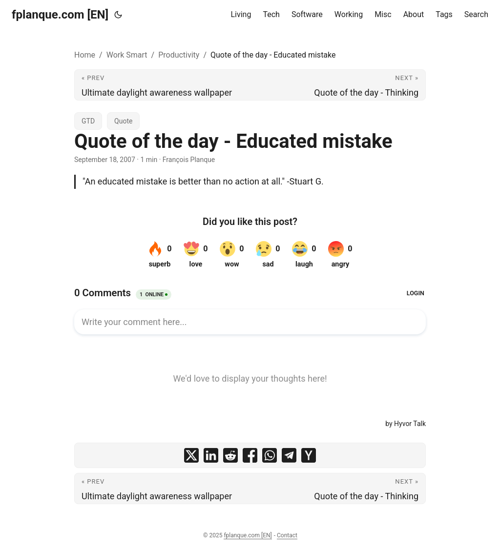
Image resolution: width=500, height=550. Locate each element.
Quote (123, 121)
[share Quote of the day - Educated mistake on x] (191, 455)
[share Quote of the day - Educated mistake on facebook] (250, 455)
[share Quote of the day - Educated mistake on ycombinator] (308, 455)
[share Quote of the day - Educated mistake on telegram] (289, 455)
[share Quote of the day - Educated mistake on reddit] (230, 455)
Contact (287, 535)
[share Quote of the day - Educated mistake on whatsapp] (269, 455)
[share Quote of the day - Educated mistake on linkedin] (211, 455)
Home (84, 55)
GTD (88, 121)
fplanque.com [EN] (60, 14)
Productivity (178, 55)
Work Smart (126, 55)
